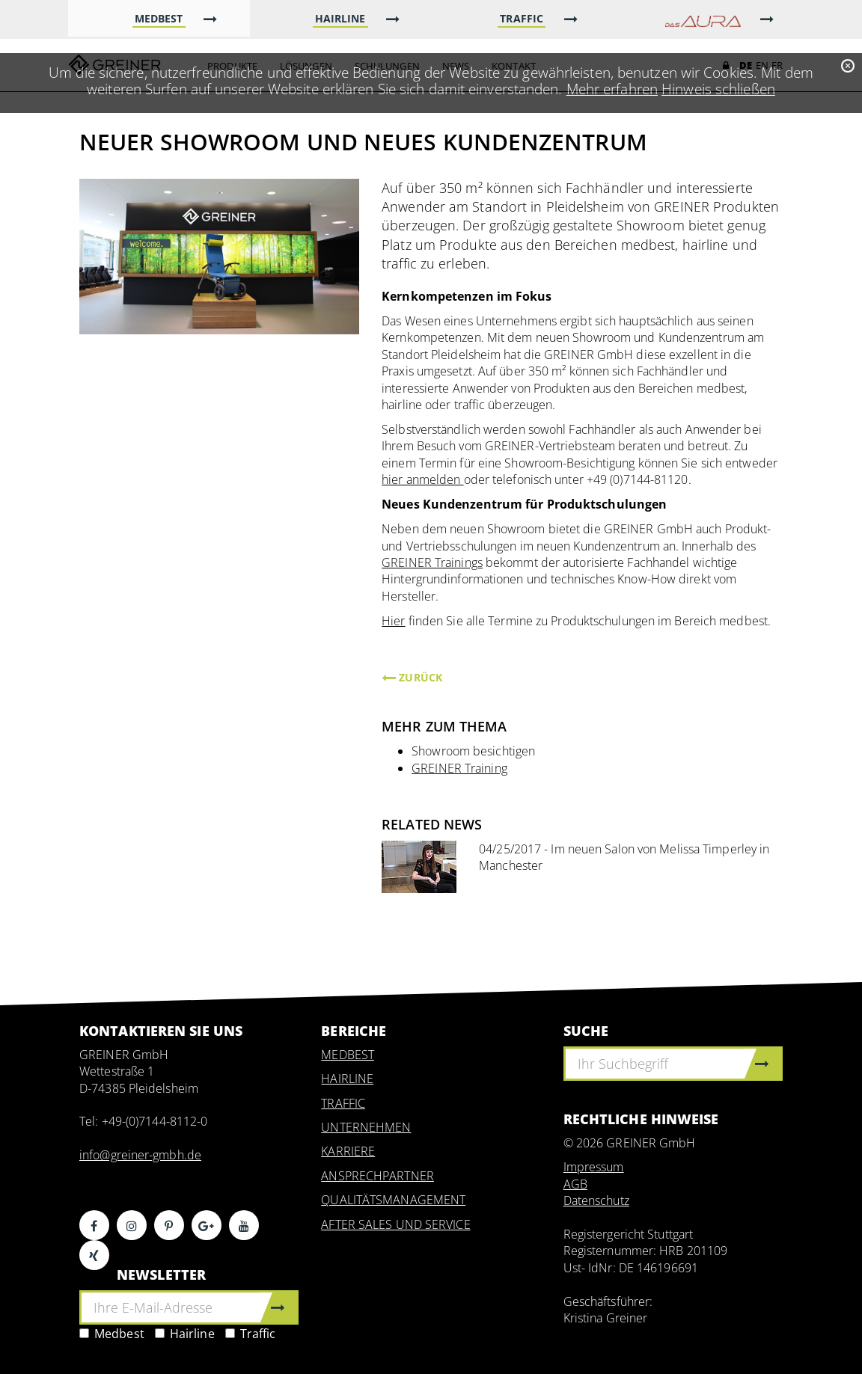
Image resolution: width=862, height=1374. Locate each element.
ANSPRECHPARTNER (377, 1176)
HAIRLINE (347, 1078)
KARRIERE (348, 1151)
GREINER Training (459, 768)
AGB (575, 1184)
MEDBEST (347, 1054)
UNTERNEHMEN (366, 1127)
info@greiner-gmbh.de (140, 1155)
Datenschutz (596, 1200)
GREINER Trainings (432, 562)
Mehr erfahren (612, 89)
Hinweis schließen (718, 89)
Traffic (250, 1333)
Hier (393, 621)
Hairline (185, 1333)
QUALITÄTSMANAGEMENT (393, 1199)
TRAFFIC (343, 1103)
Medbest (111, 1333)
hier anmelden (422, 479)
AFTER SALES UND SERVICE (395, 1224)
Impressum (593, 1167)
